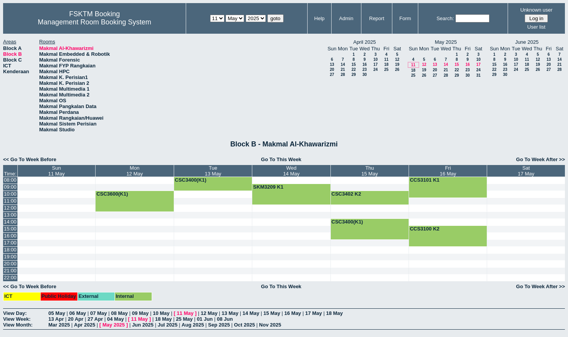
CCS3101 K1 (425, 180)
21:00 (10, 270)
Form (405, 18)
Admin (346, 18)
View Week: (17, 319)
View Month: (18, 325)
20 (332, 69)
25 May (184, 319)
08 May (119, 313)
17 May (313, 313)
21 (342, 69)
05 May (56, 313)
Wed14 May (291, 171)
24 (375, 69)
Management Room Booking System (94, 22)
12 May (209, 313)
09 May (140, 313)
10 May (161, 313)
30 (365, 74)
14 (342, 64)
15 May (271, 313)
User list (536, 27)
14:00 (10, 222)
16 (365, 64)
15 (353, 64)
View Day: (15, 313)
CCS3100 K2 (425, 229)
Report (376, 18)
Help (319, 18)
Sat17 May (526, 171)
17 (375, 64)
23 (365, 69)
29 (353, 74)
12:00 (10, 208)
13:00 (10, 215)
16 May (292, 313)
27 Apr (95, 319)
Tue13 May (213, 171)
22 (353, 69)
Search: (445, 18)
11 (386, 59)
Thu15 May (369, 171)
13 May (230, 313)
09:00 (10, 187)
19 (397, 64)
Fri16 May (448, 171)
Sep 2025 (219, 325)
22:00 (10, 277)
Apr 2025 (84, 325)
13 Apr (56, 319)
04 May (115, 319)
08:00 (10, 180)
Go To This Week (281, 159)
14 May (251, 313)
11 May (185, 313)
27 (332, 74)
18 (386, 64)
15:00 (10, 229)
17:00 (10, 243)
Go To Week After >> (540, 159)
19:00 (10, 257)
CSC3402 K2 (346, 194)
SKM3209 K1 (268, 187)
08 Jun (225, 319)
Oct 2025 (244, 325)
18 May (334, 313)
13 (332, 64)
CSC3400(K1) (191, 180)
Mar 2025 (59, 325)
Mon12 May (135, 171)
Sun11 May (56, 171)
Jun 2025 (143, 325)
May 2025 (114, 325)
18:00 (10, 250)
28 (342, 74)
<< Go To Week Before (29, 159)
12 (397, 59)
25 (386, 69)
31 (478, 75)
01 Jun (205, 319)
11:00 (10, 201)
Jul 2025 (167, 325)
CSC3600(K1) (112, 194)
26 (397, 69)
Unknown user (536, 10)
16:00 (10, 236)
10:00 (10, 194)
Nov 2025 (270, 325)
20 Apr (76, 319)
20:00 (10, 264)
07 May (98, 313)
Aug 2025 (192, 325)
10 (375, 59)
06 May (77, 313)
